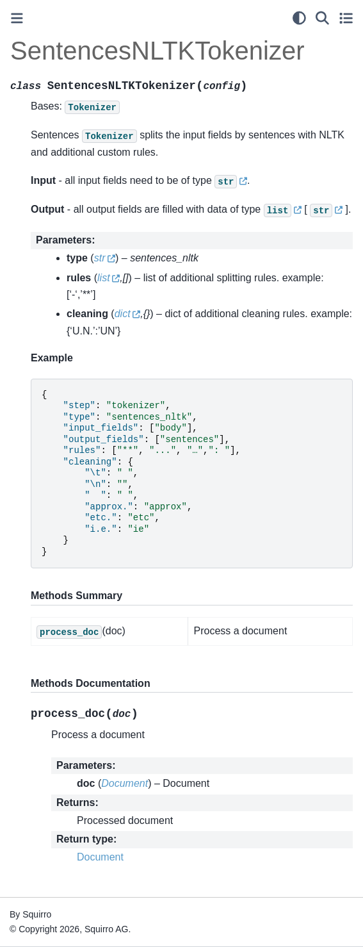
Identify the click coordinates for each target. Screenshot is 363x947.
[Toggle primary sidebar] (17, 18)
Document (100, 857)
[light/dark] (299, 18)
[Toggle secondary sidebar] (346, 18)
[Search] (322, 18)
